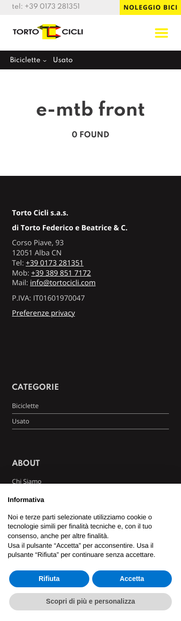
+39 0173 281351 (52, 7)
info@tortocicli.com (63, 283)
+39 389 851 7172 (61, 273)
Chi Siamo (27, 481)
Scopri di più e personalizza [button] (90, 601)
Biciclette (25, 60)
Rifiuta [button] (49, 578)
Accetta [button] (132, 578)
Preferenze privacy (43, 313)
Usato (63, 60)
